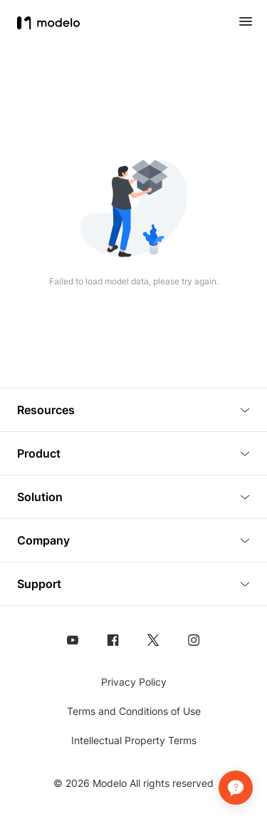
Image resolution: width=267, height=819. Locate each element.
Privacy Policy (134, 682)
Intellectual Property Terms (134, 740)
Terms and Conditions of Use (134, 711)
